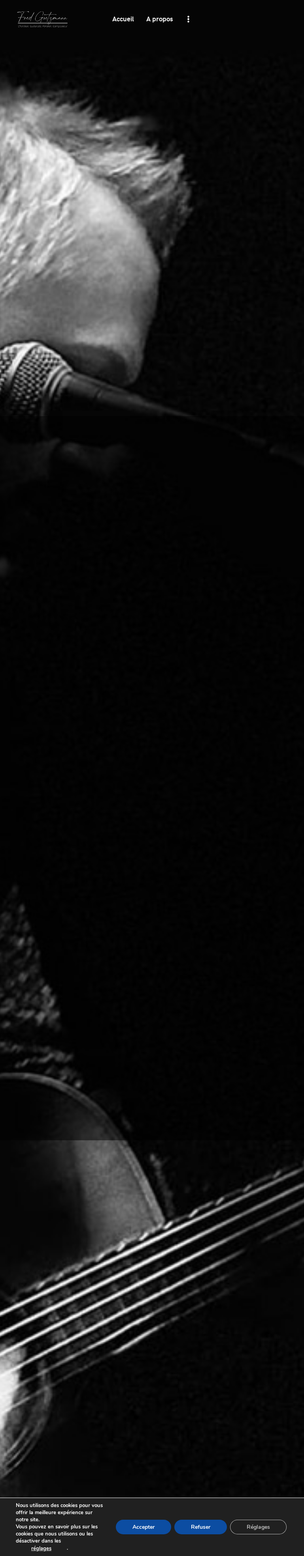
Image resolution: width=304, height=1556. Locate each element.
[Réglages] (258, 1527)
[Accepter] (143, 1527)
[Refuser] (200, 1527)
